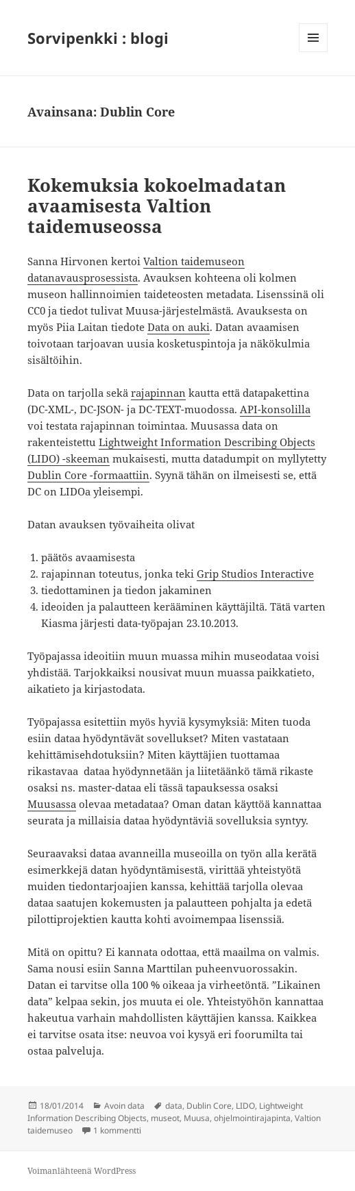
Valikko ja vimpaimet (313, 51)
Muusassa (51, 804)
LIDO (245, 1106)
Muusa (197, 1118)
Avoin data (124, 1106)
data (173, 1106)
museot (165, 1118)
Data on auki (178, 327)
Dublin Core (209, 1106)
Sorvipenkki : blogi (98, 37)
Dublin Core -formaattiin (88, 475)
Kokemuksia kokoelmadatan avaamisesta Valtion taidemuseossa (156, 205)
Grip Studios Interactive (255, 573)
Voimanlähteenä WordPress (81, 1171)
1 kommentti (117, 1130)
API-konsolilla (275, 409)
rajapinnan (158, 393)
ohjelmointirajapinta (252, 1118)
